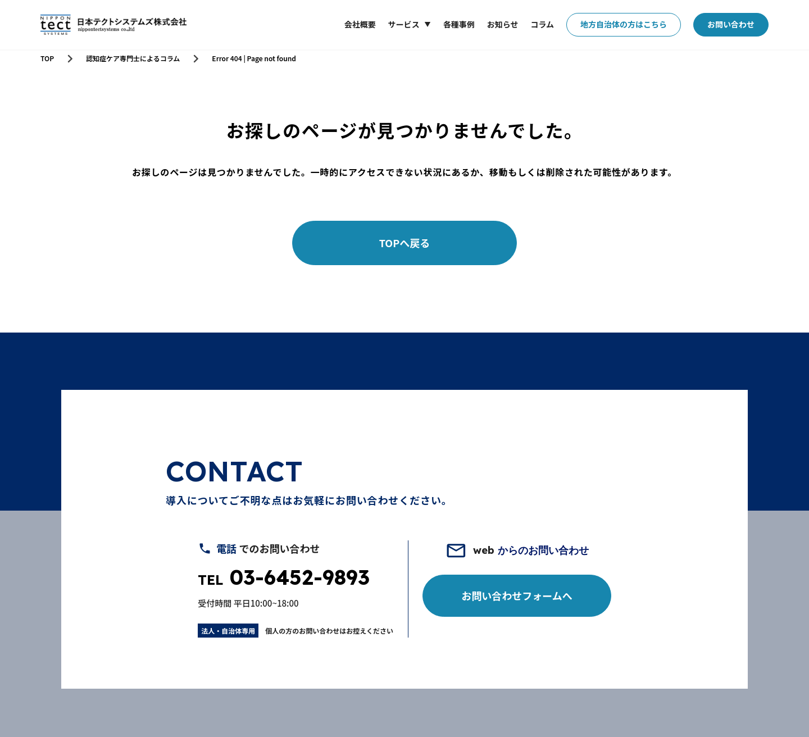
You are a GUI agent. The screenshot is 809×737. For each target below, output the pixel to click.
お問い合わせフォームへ (516, 595)
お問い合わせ (731, 24)
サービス (404, 24)
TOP (47, 58)
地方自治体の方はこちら (623, 24)
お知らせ (503, 24)
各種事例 (459, 24)
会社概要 (360, 24)
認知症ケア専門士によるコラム (133, 58)
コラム (542, 24)
